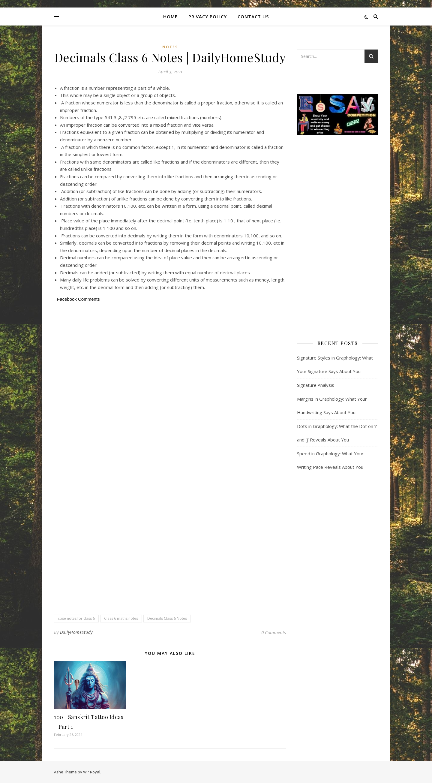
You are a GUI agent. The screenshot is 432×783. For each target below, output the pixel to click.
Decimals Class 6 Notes (167, 618)
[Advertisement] (170, 348)
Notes (170, 47)
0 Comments (273, 632)
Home (170, 17)
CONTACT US (253, 17)
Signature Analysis (315, 385)
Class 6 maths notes (121, 618)
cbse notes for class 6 (76, 618)
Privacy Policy (207, 17)
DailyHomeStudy (76, 632)
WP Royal (91, 772)
